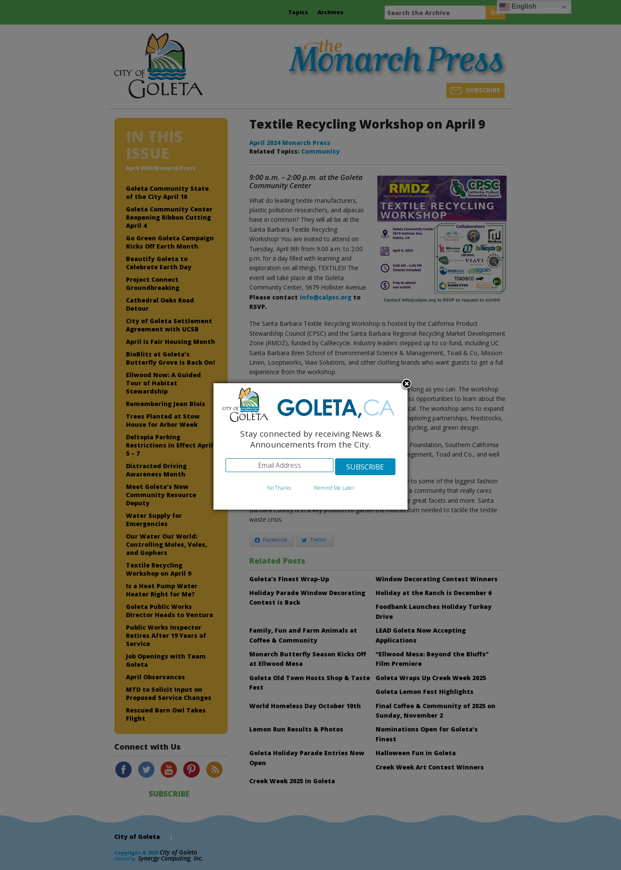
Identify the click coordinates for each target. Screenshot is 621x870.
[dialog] (310, 446)
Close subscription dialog (406, 384)
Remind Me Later (334, 488)
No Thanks (279, 488)
